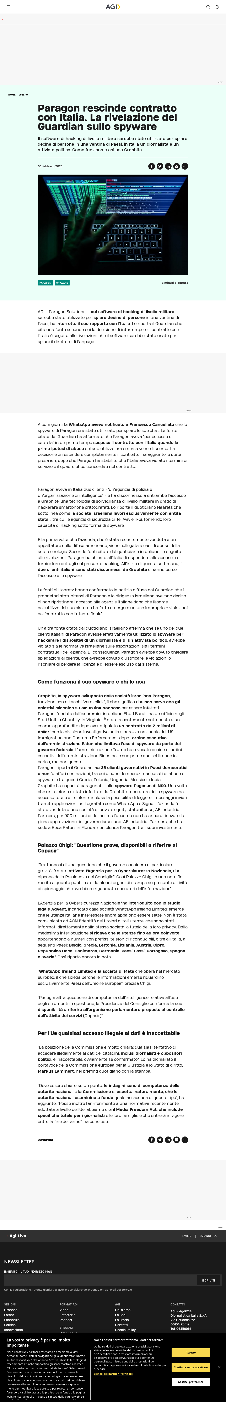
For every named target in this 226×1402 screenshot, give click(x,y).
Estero (23, 94)
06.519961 (183, 1329)
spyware (62, 282)
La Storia (122, 1320)
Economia (12, 1320)
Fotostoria (67, 1315)
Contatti (121, 1325)
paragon (45, 282)
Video (64, 1310)
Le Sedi (120, 1315)
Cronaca (10, 1310)
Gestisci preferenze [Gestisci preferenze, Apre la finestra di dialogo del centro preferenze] (191, 1382)
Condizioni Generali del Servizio (111, 1289)
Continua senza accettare (191, 1367)
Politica (10, 1325)
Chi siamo (122, 1310)
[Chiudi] (219, 1367)
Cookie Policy (125, 1330)
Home (12, 94)
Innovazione (13, 1330)
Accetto (191, 1352)
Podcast (66, 1320)
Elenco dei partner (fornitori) (113, 1374)
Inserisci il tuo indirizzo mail (28, 1271)
